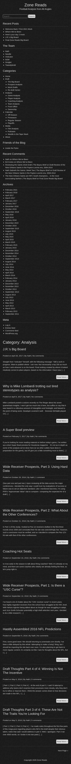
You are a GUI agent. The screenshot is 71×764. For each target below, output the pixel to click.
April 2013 (9, 306)
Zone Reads (35, 5)
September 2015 (12, 228)
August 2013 (10, 295)
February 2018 (11, 192)
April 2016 (9, 217)
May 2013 (9, 303)
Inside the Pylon (11, 148)
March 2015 (10, 242)
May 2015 (9, 237)
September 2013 (12, 292)
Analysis (8, 93)
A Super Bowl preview (18, 430)
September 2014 (12, 259)
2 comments (41, 521)
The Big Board (14, 82)
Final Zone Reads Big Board (16, 40)
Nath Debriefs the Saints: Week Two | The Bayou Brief (27, 170)
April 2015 (9, 239)
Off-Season (12, 115)
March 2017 (10, 198)
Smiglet (8, 62)
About (7, 137)
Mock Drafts (13, 87)
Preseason (12, 118)
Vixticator (9, 57)
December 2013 (11, 284)
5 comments (36, 679)
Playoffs (11, 123)
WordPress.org (11, 333)
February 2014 (11, 278)
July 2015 (9, 234)
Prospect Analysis (15, 84)
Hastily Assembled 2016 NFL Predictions (32, 629)
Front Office (12, 106)
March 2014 (10, 275)
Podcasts (11, 131)
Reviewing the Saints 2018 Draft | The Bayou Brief (25, 165)
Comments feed (11, 331)
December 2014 (11, 250)
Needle (8, 54)
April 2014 (9, 273)
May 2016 (9, 215)
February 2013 (11, 311)
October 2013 (10, 289)
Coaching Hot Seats (17, 551)
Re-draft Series (14, 90)
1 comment (40, 477)
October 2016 (10, 209)
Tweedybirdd (10, 65)
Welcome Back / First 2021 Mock (18, 29)
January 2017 (10, 203)
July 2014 (9, 264)
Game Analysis (14, 95)
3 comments (43, 596)
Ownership (12, 109)
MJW (7, 60)
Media (7, 126)
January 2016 (10, 220)
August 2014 (10, 262)
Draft (7, 79)
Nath (7, 51)
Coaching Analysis (15, 101)
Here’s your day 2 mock (15, 34)
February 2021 (11, 190)
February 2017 (11, 201)
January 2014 (10, 281)
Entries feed (10, 328)
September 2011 (12, 314)
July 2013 (9, 297)
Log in (7, 325)
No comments (38, 356)
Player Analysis (14, 98)
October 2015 (10, 226)
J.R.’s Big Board (11, 37)
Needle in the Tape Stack (18, 134)
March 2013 (10, 308)
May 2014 (9, 270)
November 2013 (11, 286)
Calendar (9, 112)
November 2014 (11, 253)
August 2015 (10, 231)
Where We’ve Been (13, 32)
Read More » (62, 377)
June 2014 (9, 267)
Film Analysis (13, 129)
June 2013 (9, 300)
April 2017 (9, 195)
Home (7, 76)
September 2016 (12, 212)
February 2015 (11, 245)
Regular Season (14, 120)
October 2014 (10, 256)
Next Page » (63, 751)
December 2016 (11, 206)
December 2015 (11, 223)
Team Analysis (14, 104)
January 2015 (10, 248)
